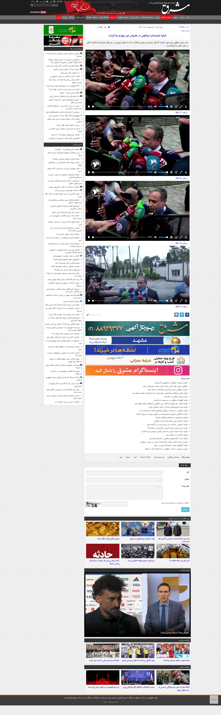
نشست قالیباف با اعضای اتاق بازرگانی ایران (138, 696)
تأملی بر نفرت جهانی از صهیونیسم (66, 256)
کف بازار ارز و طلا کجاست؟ (179, 565)
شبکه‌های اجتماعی (147, 17)
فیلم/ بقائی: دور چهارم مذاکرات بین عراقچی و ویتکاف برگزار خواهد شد (161, 403)
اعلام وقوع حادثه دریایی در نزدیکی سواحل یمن (65, 223)
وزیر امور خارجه (159, 457)
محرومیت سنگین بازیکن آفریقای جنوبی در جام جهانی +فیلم (64, 182)
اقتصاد (89, 17)
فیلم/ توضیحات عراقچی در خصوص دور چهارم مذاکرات (137, 35)
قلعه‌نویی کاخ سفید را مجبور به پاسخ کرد (64, 138)
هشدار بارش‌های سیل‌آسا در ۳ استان (65, 134)
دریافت (182, 112)
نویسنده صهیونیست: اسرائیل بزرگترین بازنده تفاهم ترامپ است (64, 329)
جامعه (95, 17)
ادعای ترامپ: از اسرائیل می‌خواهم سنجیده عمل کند (64, 354)
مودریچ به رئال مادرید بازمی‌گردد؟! (66, 270)
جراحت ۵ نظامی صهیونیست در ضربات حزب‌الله (66, 372)
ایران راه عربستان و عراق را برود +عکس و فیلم (65, 130)
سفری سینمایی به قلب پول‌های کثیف (65, 266)
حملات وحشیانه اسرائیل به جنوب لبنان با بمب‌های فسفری (65, 176)
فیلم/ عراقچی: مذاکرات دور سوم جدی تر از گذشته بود (167, 424)
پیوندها (64, 17)
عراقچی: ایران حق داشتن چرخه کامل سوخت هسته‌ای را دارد (165, 386)
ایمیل (187, 479)
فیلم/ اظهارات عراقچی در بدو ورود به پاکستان (170, 400)
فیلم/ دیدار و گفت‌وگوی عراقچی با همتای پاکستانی (168, 438)
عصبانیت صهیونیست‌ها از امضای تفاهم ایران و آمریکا (64, 366)
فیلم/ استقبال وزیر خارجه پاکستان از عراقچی (171, 421)
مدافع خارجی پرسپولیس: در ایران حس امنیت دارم (64, 239)
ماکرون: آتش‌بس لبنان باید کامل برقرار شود (63, 337)
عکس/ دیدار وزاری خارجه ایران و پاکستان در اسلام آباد (167, 428)
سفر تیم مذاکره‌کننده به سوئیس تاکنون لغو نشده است (174, 542)
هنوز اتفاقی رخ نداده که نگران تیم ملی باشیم (138, 667)
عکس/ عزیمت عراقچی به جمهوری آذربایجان (171, 382)
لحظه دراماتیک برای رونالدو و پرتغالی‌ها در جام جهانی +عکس (65, 201)
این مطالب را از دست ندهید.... (178, 518)
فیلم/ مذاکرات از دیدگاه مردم (177, 435)
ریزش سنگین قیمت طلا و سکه (108, 541)
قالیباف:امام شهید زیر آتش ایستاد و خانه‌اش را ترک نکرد (64, 296)
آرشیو (52, 2)
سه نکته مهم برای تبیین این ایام (67, 190)
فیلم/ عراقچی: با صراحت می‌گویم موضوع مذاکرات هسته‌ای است (163, 410)
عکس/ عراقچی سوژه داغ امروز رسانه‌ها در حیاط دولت (167, 389)
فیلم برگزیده (185, 575)
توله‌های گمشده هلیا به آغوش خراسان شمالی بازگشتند (66, 207)
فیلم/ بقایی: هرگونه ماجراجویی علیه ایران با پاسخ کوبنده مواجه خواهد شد (160, 393)
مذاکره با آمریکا (145, 457)
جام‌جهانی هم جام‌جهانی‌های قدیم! (66, 259)
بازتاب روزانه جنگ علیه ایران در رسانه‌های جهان (65, 164)
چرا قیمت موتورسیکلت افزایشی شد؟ (141, 565)
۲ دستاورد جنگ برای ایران (69, 73)
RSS (59, 2)
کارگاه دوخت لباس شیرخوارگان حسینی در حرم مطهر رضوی (174, 698)
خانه (188, 17)
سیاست (181, 17)
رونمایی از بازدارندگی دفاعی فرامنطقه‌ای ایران (62, 112)
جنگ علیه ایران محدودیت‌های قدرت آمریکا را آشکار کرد (64, 274)
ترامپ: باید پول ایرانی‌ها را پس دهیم (65, 212)
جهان (175, 17)
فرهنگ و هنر (104, 17)
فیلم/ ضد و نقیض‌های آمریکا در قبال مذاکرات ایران (168, 407)
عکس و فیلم (80, 17)
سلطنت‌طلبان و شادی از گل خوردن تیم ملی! (62, 65)
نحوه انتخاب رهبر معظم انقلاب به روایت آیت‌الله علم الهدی (65, 360)
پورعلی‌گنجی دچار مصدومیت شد (67, 263)
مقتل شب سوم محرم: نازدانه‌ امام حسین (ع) (62, 304)
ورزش (157, 17)
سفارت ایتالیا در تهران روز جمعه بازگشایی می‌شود (65, 284)
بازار (58, 17)
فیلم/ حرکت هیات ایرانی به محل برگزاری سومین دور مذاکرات (164, 431)
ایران (135, 457)
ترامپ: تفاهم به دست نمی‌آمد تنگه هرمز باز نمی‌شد (64, 309)
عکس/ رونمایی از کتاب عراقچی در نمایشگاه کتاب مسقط (166, 449)
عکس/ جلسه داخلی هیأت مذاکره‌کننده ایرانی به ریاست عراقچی (164, 442)
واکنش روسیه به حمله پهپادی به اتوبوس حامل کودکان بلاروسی (65, 251)
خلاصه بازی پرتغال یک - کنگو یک (67, 149)
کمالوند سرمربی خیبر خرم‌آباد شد (67, 402)
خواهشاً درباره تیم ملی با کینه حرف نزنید (104, 667)
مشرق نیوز (170, 7)
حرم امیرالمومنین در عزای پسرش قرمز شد (103, 696)
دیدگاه (71, 17)
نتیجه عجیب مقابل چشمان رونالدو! (176, 667)
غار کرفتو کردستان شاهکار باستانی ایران (64, 96)
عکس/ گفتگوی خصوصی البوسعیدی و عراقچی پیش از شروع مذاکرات (162, 414)
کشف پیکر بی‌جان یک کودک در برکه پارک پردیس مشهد (104, 567)
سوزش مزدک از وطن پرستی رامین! (174, 637)
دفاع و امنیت (134, 17)
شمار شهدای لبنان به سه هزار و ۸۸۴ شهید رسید (64, 170)
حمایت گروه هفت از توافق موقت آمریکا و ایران (65, 348)
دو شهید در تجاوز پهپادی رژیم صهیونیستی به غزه (64, 342)
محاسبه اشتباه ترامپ (71, 301)
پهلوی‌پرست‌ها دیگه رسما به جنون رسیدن (64, 115)
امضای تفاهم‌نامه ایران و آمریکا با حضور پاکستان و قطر (65, 101)
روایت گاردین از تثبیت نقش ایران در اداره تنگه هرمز (63, 195)
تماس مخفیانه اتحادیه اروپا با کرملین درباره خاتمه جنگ (64, 397)
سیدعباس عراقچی (174, 457)
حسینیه (112, 17)
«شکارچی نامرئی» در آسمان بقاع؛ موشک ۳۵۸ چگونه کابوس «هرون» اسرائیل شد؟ (65, 61)
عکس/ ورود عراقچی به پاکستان (176, 396)
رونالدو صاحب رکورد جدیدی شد (67, 234)
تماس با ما (44, 2)
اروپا (121, 457)
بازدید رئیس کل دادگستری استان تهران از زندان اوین (65, 384)
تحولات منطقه (166, 17)
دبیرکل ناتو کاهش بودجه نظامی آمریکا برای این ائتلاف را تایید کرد (64, 290)
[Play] (89, 106)
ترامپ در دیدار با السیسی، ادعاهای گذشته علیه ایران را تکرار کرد (64, 107)
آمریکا (128, 457)
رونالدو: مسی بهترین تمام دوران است (65, 333)
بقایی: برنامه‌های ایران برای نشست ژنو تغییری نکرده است (66, 229)
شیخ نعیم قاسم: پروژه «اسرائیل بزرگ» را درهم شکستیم (65, 319)
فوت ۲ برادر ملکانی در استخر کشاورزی (64, 76)
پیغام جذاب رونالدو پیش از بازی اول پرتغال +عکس (64, 120)
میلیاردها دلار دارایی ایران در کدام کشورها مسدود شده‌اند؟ (65, 245)
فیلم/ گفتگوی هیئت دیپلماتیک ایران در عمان (171, 445)
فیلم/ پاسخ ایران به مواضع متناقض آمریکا (172, 417)
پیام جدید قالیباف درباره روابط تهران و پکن (63, 279)
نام (188, 472)
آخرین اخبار (77, 144)
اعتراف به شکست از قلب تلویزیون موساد (64, 187)
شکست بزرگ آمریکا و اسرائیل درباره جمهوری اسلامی (64, 378)
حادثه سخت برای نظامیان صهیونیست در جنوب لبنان (65, 217)
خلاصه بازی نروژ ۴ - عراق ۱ (69, 92)
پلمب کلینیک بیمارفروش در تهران (142, 541)
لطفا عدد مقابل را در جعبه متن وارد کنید (176, 503)
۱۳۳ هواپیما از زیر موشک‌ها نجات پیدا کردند (62, 86)
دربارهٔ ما (34, 2)
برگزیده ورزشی (184, 645)
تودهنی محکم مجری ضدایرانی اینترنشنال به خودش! (64, 55)
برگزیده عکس (184, 674)
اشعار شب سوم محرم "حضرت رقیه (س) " (63, 89)
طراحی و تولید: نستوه (110, 711)
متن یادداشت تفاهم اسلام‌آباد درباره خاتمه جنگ (64, 154)
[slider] (119, 106)
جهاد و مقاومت (123, 17)
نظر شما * (185, 486)
